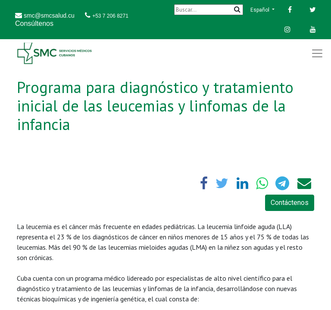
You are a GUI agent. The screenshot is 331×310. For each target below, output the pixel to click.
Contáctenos (290, 202)
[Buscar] (208, 9)
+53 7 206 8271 (110, 16)
